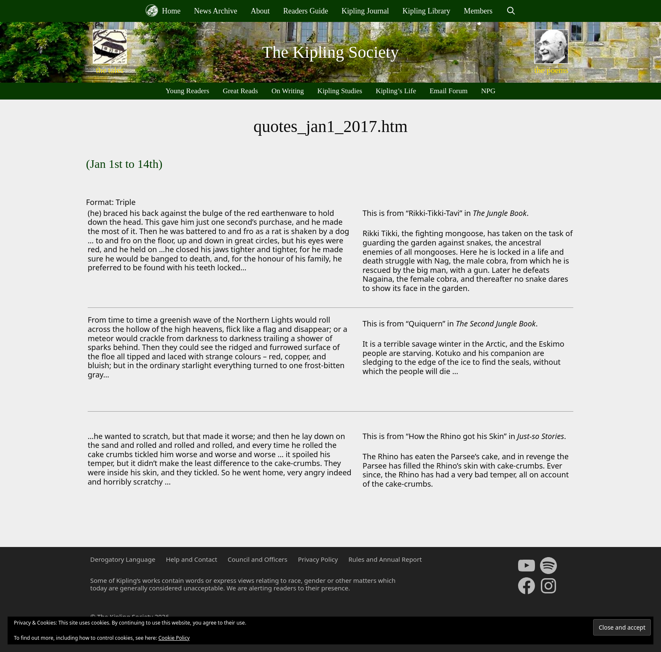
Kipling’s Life (396, 91)
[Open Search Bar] (510, 11)
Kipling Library (426, 11)
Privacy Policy (318, 559)
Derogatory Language (122, 559)
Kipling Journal (365, 11)
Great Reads (240, 91)
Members (478, 11)
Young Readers (188, 91)
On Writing (287, 91)
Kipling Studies (339, 91)
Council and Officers (258, 559)
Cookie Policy (174, 637)
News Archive (215, 11)
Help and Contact (191, 559)
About (260, 11)
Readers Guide (305, 11)
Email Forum (449, 91)
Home (163, 10)
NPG (488, 91)
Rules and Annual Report (385, 559)
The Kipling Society (330, 52)
